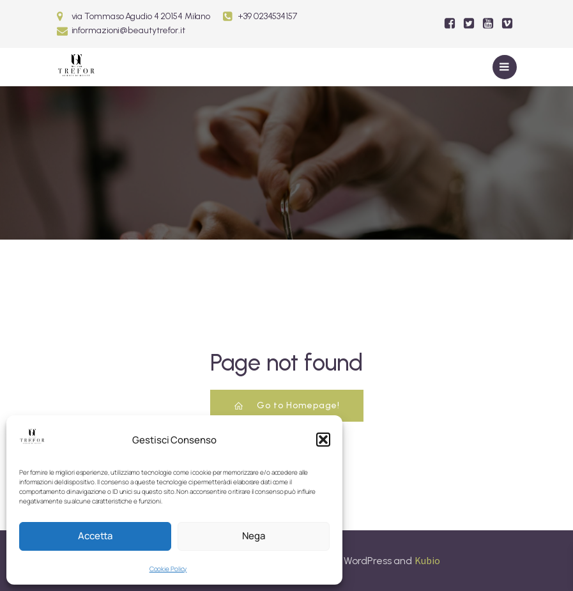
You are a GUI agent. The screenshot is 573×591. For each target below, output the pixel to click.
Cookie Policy (168, 568)
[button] (323, 439)
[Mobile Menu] (505, 67)
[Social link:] (449, 23)
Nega (253, 535)
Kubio (427, 560)
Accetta (95, 535)
